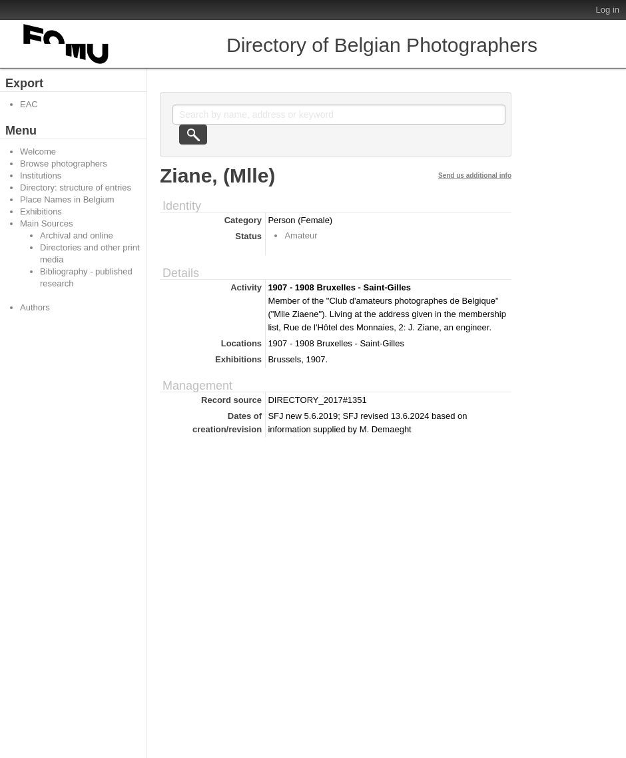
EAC (29, 104)
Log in (607, 10)
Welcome (38, 152)
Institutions (40, 176)
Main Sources (46, 223)
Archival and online (76, 235)
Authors (35, 307)
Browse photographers (63, 164)
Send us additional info (474, 175)
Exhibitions (41, 211)
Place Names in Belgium (67, 199)
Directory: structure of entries (75, 187)
